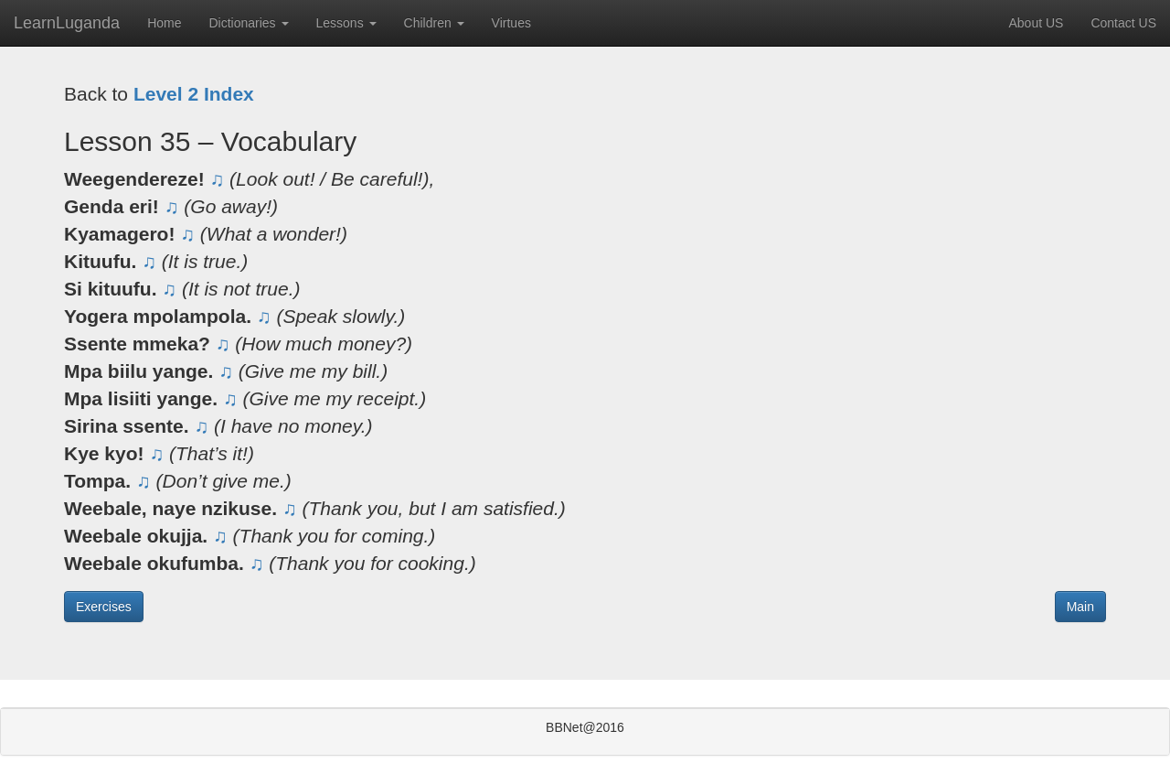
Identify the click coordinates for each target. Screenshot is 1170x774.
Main (1080, 606)
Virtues (511, 23)
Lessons (346, 23)
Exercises (104, 606)
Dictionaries (248, 23)
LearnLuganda (67, 23)
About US (1035, 23)
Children (434, 23)
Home (164, 23)
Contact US (1123, 23)
